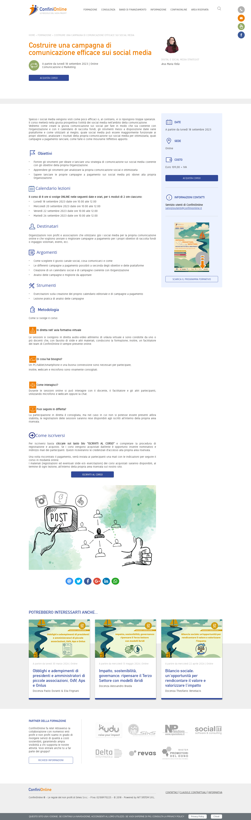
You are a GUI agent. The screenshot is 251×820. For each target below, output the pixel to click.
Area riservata (199, 9)
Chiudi (216, 816)
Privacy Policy (197, 816)
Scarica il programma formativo (192, 279)
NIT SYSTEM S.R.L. (146, 797)
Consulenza (108, 9)
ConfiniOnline (178, 9)
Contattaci (172, 792)
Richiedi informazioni (51, 760)
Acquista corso (49, 78)
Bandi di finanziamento (132, 9)
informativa (215, 792)
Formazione (90, 9)
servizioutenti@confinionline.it (183, 208)
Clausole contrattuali (193, 792)
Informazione (158, 9)
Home (32, 35)
